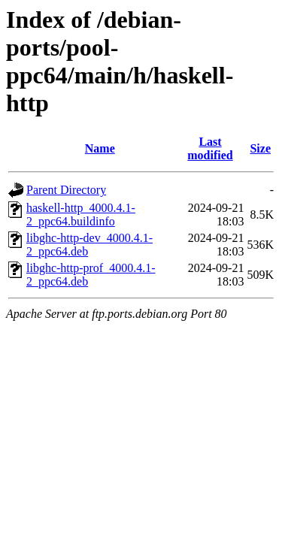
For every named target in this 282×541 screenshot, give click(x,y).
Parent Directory (66, 189)
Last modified (209, 148)
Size (260, 148)
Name (100, 148)
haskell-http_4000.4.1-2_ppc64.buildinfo (80, 214)
